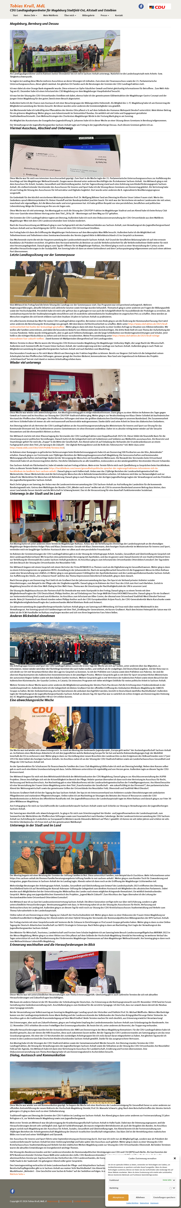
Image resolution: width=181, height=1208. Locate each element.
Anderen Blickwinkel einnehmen (32, 616)
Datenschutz (144, 1203)
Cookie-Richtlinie (132, 1203)
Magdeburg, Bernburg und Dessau (34, 24)
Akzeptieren (118, 1198)
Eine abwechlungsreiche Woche (32, 700)
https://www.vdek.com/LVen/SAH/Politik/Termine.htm (37, 448)
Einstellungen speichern (164, 1198)
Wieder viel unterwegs (25, 362)
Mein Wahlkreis (50, 15)
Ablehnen (140, 1198)
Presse (105, 15)
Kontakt (119, 15)
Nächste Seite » (17, 1174)
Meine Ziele (30, 15)
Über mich (70, 15)
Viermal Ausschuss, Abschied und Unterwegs (41, 128)
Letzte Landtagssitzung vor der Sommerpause (42, 255)
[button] (175, 1158)
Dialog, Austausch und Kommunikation (37, 1055)
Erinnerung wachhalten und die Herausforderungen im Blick (52, 945)
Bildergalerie (88, 15)
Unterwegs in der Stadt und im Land (35, 494)
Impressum (154, 1203)
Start (15, 15)
